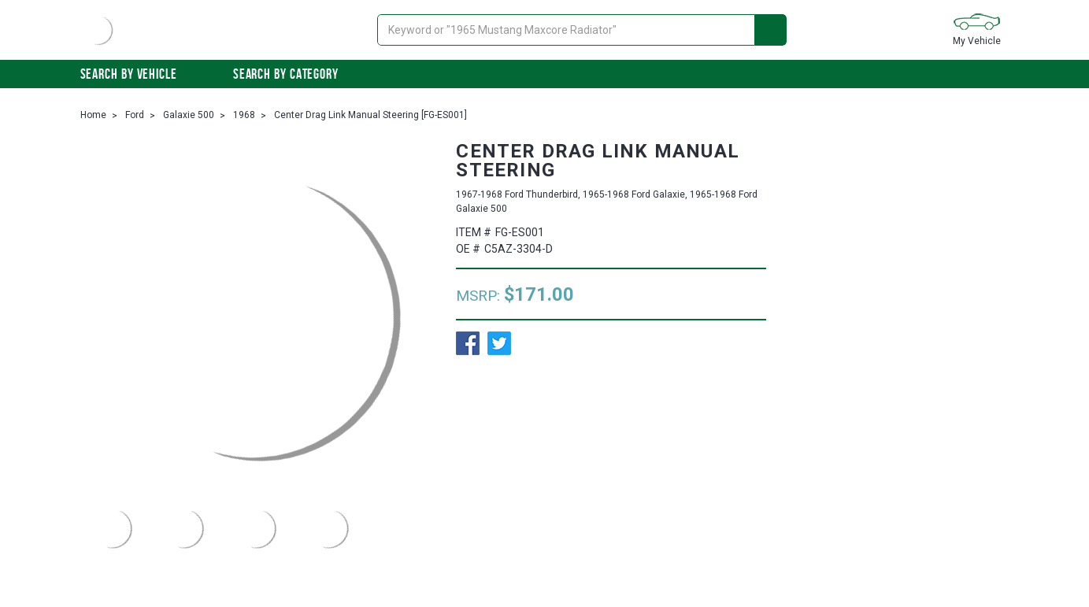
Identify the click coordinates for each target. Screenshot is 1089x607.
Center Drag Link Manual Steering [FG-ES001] (370, 114)
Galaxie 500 (188, 114)
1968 (244, 114)
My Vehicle (977, 28)
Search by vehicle (137, 74)
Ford (134, 114)
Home (93, 114)
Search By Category (294, 74)
